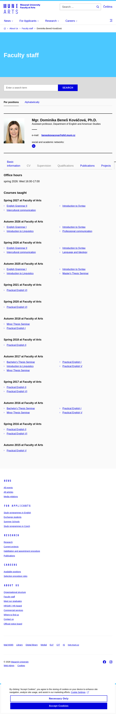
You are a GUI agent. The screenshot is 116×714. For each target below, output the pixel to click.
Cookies (21, 665)
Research (11, 535)
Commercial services (13, 610)
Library (19, 645)
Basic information (13, 163)
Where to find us (11, 615)
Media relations (11, 496)
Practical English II (16, 345)
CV (28, 165)
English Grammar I (16, 227)
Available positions (12, 571)
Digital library (32, 645)
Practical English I (16, 328)
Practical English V (72, 366)
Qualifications (66, 165)
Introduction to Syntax (74, 206)
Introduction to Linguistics (20, 231)
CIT (58, 645)
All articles (8, 492)
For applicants (17, 505)
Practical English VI (17, 290)
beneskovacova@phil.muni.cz (58, 135)
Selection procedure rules (15, 576)
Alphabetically (32, 102)
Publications (87, 165)
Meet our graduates (13, 601)
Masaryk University (20, 662)
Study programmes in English (17, 512)
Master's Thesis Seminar (75, 273)
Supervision (44, 165)
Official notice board (13, 624)
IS (64, 645)
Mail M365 (8, 645)
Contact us (9, 619)
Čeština (107, 6)
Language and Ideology (74, 252)
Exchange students (12, 517)
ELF (52, 645)
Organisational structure (15, 592)
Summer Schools (12, 521)
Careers (10, 564)
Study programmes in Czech (17, 526)
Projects (106, 165)
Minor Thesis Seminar (18, 324)
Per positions (11, 102)
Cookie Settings (79, 697)
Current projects (11, 546)
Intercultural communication (21, 210)
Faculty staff (9, 597)
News (7, 480)
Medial (44, 645)
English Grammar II (17, 206)
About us (11, 585)
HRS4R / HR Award (13, 606)
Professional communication (77, 231)
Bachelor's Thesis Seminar (21, 362)
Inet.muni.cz (73, 645)
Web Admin (9, 665)
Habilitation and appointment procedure (22, 551)
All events (8, 487)
